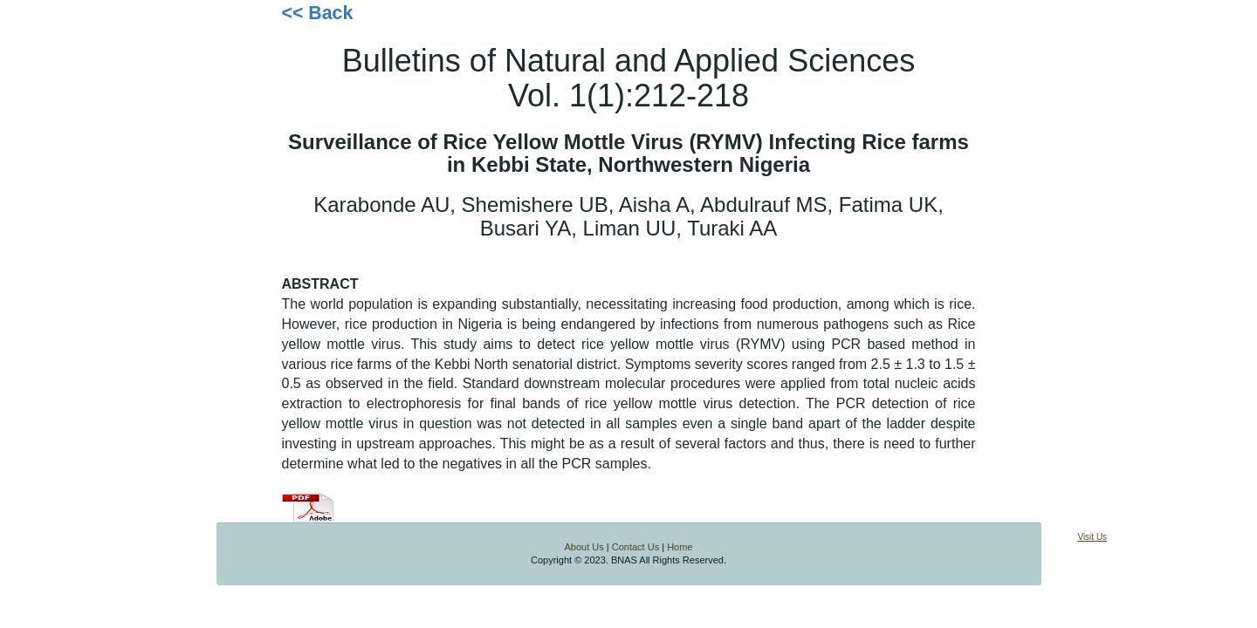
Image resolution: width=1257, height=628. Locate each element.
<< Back (318, 13)
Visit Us (1092, 537)
